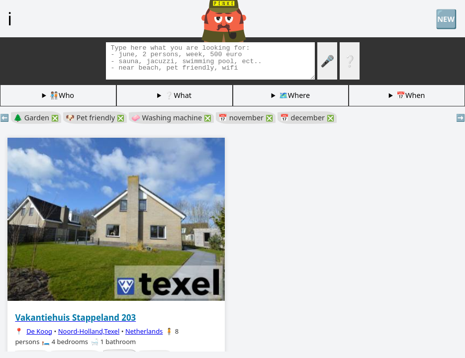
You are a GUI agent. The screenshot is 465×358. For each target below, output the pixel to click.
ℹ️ (9, 18)
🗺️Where (294, 95)
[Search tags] (210, 61)
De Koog (39, 331)
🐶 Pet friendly (95, 117)
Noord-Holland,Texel (89, 331)
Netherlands (144, 331)
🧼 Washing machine (171, 117)
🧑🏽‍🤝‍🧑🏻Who (62, 95)
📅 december (307, 117)
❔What (178, 95)
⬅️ (4, 117)
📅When (410, 95)
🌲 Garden (36, 117)
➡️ (460, 117)
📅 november (245, 117)
